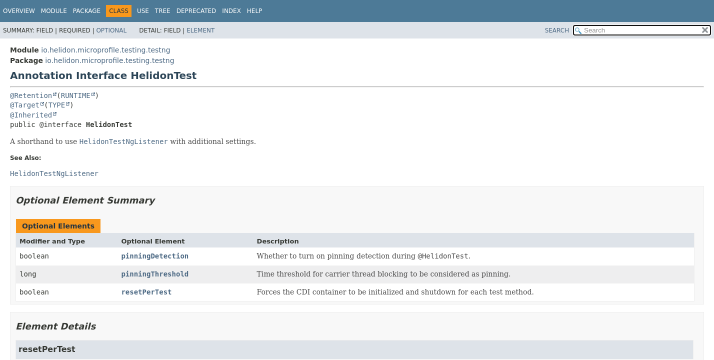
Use (143, 11)
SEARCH (557, 30)
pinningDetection (154, 256)
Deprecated (196, 11)
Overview (19, 11)
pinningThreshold (154, 274)
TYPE (56, 105)
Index (231, 11)
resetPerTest (146, 292)
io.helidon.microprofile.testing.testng (105, 50)
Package (86, 11)
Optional (111, 30)
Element (200, 30)
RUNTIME (75, 96)
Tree (162, 11)
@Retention (31, 96)
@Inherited (31, 115)
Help (254, 11)
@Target (25, 105)
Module (54, 11)
